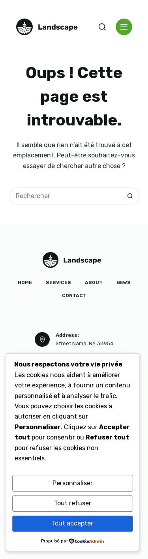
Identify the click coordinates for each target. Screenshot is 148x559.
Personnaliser (72, 483)
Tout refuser (72, 503)
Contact (74, 295)
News (123, 282)
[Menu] (124, 27)
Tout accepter (72, 523)
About (94, 282)
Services (58, 282)
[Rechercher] (102, 26)
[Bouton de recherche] (130, 196)
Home (25, 282)
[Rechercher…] (65, 196)
